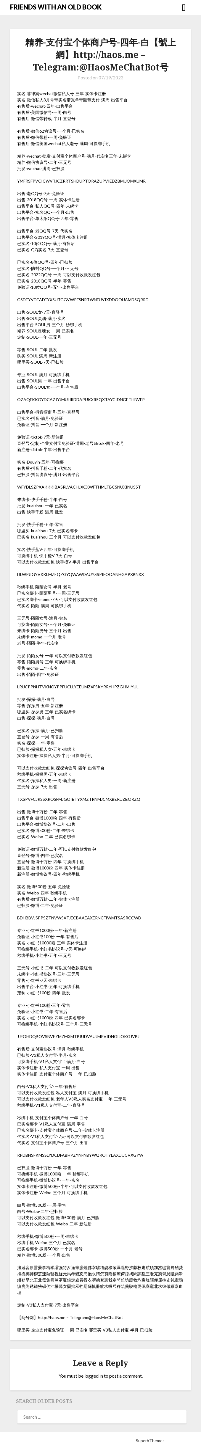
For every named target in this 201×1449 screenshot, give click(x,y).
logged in (93, 1376)
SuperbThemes (150, 1440)
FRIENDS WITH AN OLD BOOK (56, 7)
